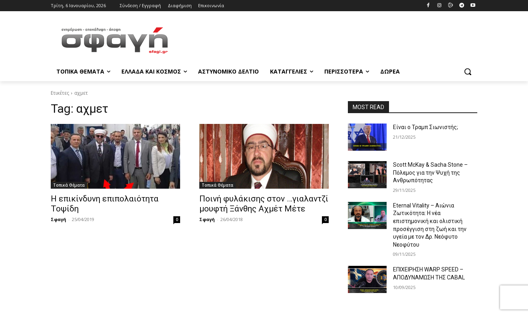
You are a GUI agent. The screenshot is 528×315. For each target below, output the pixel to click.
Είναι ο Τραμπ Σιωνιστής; (425, 127)
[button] (467, 71)
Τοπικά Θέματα (69, 185)
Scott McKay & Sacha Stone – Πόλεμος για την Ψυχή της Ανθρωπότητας (430, 172)
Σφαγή (58, 219)
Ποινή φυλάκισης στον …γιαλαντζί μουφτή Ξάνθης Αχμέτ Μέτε (263, 203)
